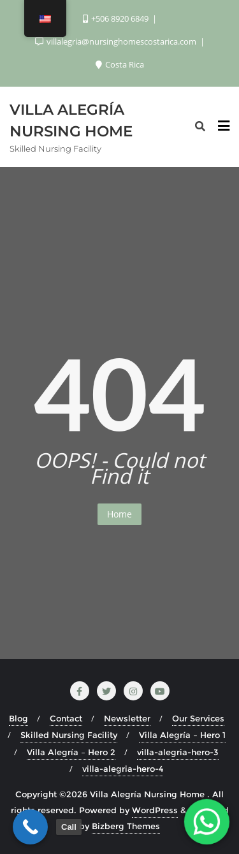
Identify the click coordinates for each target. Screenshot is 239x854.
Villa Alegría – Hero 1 (182, 735)
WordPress (155, 810)
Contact (66, 718)
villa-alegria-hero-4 (122, 769)
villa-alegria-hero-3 (178, 752)
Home (119, 514)
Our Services (198, 718)
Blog (18, 718)
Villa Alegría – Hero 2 (71, 752)
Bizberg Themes (126, 826)
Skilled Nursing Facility (68, 735)
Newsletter (127, 718)
